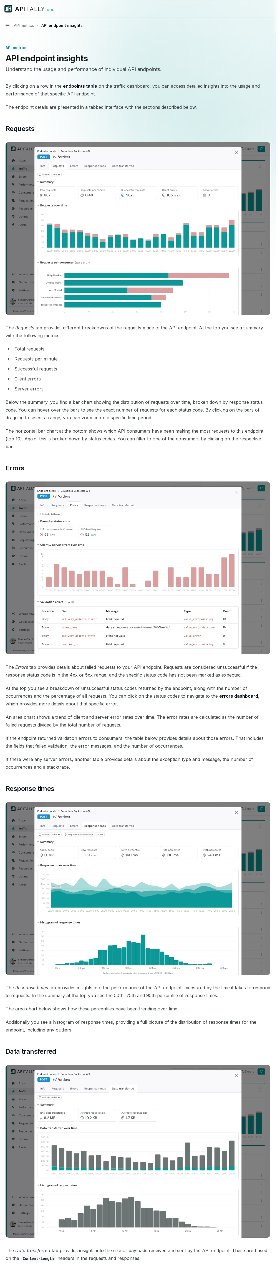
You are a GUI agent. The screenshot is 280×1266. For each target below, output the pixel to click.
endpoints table (80, 86)
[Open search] (262, 8)
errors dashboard (238, 696)
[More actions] (273, 9)
